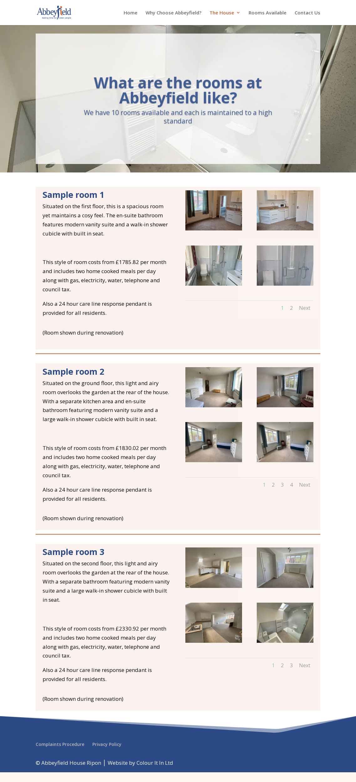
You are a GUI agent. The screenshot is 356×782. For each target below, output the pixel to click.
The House (221, 13)
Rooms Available (267, 13)
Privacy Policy (106, 744)
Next (304, 307)
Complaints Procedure (60, 744)
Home (130, 13)
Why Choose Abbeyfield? (173, 13)
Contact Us (307, 13)
